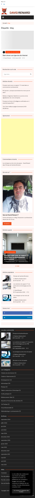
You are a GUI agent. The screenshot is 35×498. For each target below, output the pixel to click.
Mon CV (3, 1)
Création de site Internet (12, 52)
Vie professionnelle (10, 252)
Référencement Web (6, 397)
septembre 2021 (5, 454)
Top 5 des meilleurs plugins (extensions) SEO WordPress (14, 107)
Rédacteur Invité (10, 261)
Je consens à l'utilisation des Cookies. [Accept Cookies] (21, 491)
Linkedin (4, 4)
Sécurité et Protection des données (10, 401)
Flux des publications (6, 476)
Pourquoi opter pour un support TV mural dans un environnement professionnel (16, 86)
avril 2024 (3, 430)
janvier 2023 (4, 444)
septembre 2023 (5, 440)
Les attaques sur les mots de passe (22, 352)
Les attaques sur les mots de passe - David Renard (16, 163)
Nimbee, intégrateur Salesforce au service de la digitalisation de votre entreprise (15, 97)
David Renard (7, 58)
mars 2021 (4, 464)
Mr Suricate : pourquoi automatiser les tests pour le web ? (16, 91)
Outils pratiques (5, 394)
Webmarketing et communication (10, 411)
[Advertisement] (17, 136)
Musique (3, 387)
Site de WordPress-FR (7, 483)
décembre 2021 (5, 451)
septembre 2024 (5, 419)
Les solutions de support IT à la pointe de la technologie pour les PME (22, 285)
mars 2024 (4, 433)
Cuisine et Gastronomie (7, 376)
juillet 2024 (4, 423)
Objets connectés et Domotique (10, 390)
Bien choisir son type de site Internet (15, 55)
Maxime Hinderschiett (20, 279)
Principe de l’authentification (13, 165)
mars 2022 (4, 447)
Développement (5, 380)
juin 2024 (3, 426)
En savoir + (7, 223)
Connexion (4, 473)
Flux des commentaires (7, 480)
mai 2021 (3, 457)
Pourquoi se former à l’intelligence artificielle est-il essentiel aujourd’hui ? (16, 102)
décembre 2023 (5, 437)
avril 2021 (3, 461)
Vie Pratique (4, 404)
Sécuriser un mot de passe (20, 360)
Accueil (5, 23)
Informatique (4, 383)
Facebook (1, 4)
